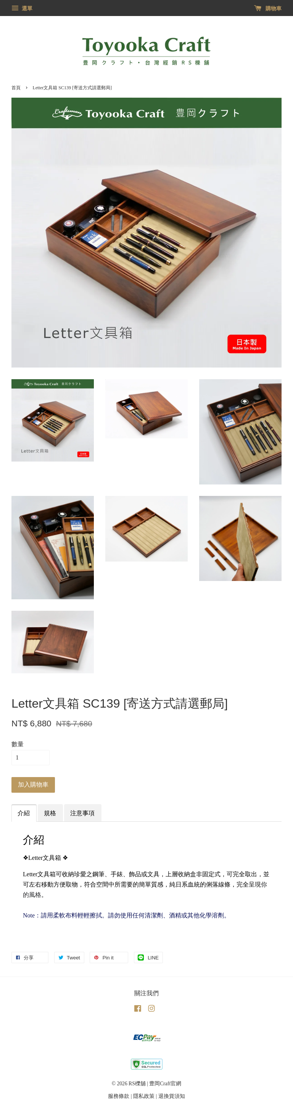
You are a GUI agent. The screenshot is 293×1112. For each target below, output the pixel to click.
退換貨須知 (171, 1096)
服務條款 (118, 1096)
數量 (17, 744)
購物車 (268, 9)
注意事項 (82, 813)
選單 (21, 9)
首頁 (16, 87)
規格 (50, 813)
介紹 (24, 813)
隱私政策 (144, 1096)
